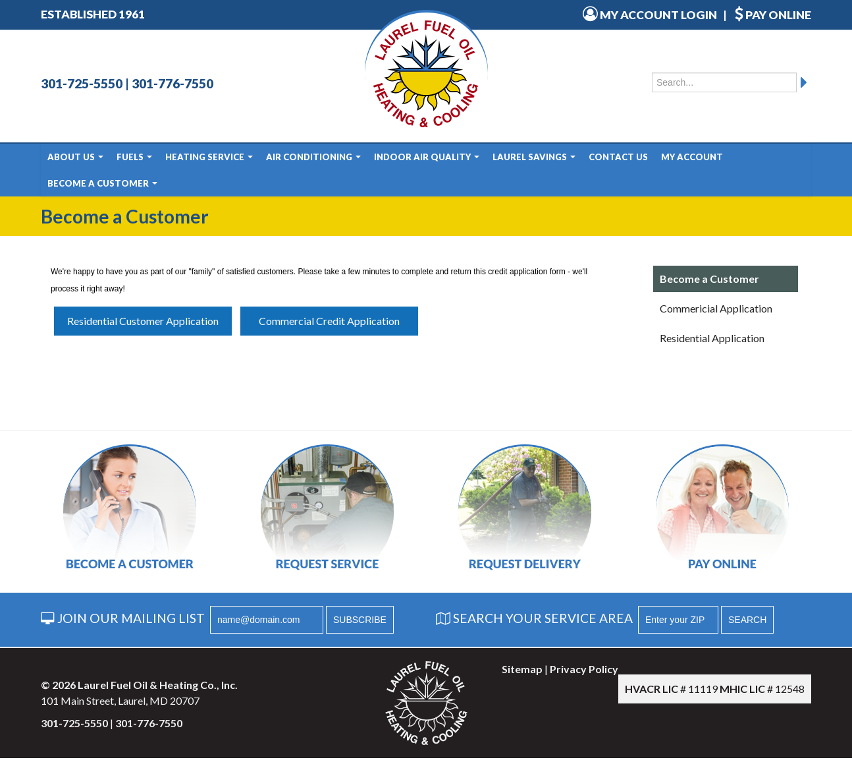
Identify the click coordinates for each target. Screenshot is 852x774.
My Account (692, 157)
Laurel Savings (534, 157)
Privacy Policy (584, 669)
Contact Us (618, 157)
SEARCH (747, 619)
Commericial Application (716, 308)
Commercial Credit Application (329, 320)
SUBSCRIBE (359, 619)
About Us (75, 157)
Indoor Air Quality (426, 157)
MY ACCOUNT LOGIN (650, 15)
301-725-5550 (81, 83)
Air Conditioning (313, 157)
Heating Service (209, 157)
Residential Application (712, 338)
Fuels (134, 157)
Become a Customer (102, 183)
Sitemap (522, 669)
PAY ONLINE (773, 15)
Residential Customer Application (143, 320)
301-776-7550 (172, 83)
